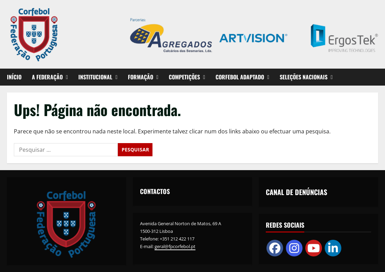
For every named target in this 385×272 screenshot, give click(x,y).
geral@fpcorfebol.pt (175, 246)
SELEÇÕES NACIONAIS (303, 77)
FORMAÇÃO (140, 77)
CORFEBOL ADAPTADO (240, 77)
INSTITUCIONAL (95, 77)
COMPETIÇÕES (184, 77)
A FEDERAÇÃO (47, 77)
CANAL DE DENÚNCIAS (296, 192)
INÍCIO (14, 77)
